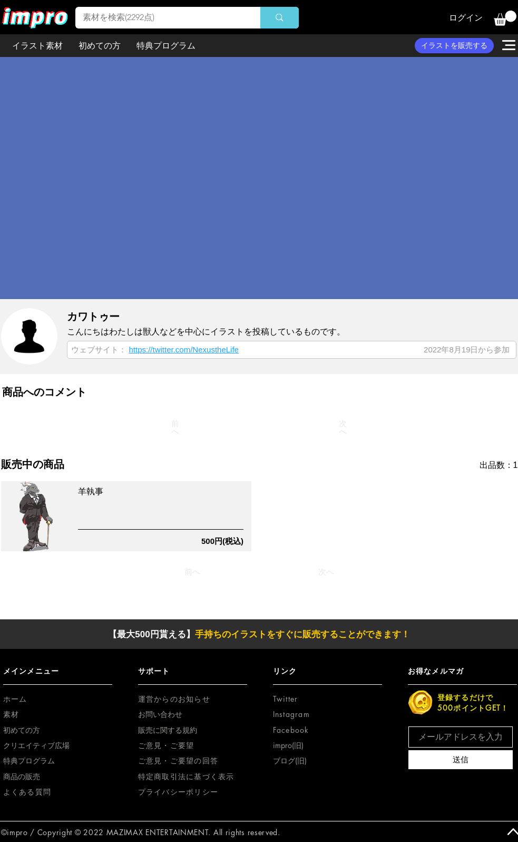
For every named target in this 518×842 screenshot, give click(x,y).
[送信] (460, 759)
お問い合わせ (160, 714)
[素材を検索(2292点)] (161, 17)
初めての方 (21, 730)
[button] (505, 18)
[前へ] (175, 427)
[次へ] (343, 427)
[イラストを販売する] (454, 45)
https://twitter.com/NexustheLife (184, 349)
